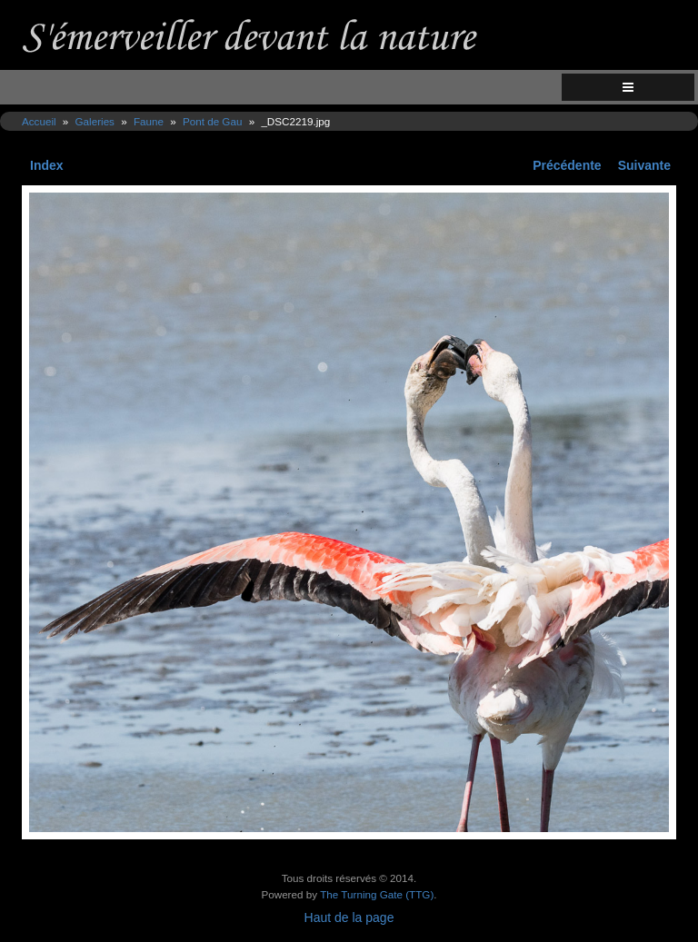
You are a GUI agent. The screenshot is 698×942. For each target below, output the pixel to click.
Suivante (644, 165)
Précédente (567, 165)
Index (47, 165)
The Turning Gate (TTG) (377, 894)
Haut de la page (349, 917)
